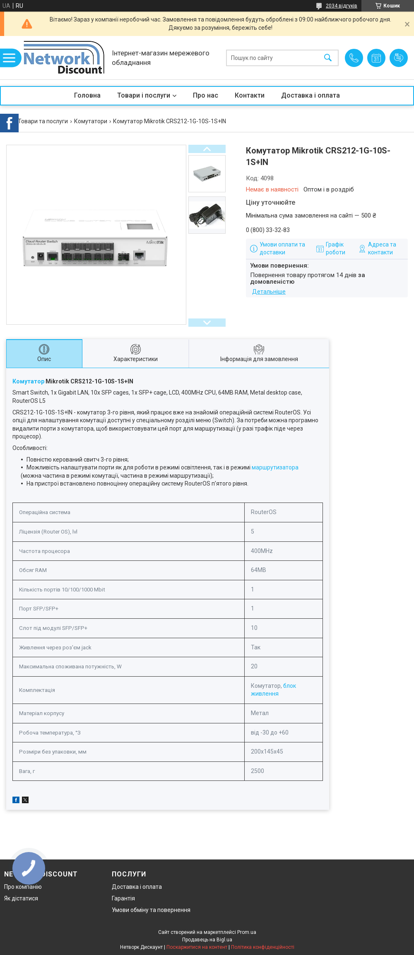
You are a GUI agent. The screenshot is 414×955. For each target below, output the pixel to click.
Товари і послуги (143, 95)
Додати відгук (399, 58)
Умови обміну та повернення (151, 910)
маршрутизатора (275, 467)
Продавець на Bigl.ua (207, 940)
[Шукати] (328, 57)
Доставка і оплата (310, 95)
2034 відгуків (341, 6)
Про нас (205, 95)
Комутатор (28, 381)
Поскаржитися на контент (196, 947)
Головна (87, 95)
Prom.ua (246, 932)
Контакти (250, 95)
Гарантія (123, 898)
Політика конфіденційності (262, 947)
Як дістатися (21, 898)
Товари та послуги (43, 121)
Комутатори (90, 121)
